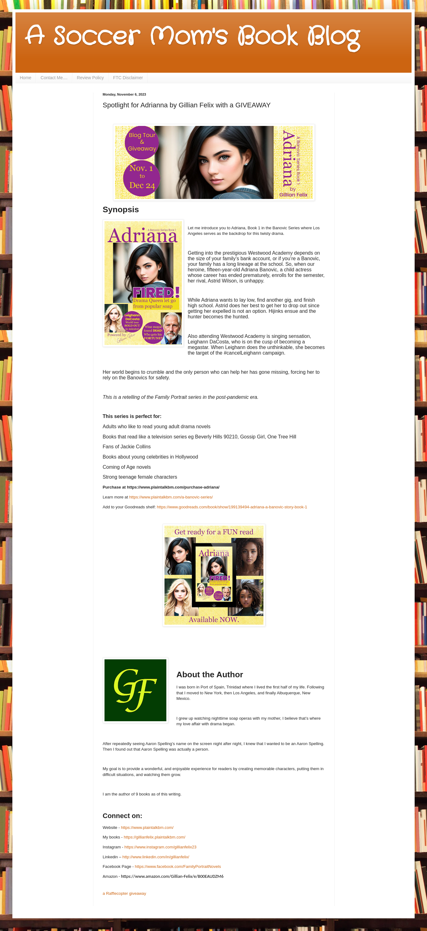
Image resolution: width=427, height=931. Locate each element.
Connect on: (122, 816)
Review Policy (90, 77)
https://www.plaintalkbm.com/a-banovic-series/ (171, 497)
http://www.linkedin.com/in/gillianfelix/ (155, 857)
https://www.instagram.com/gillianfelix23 (160, 847)
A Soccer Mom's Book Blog (192, 37)
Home (25, 77)
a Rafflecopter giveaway (124, 893)
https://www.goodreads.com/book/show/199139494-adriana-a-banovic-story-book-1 (232, 507)
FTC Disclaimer (128, 77)
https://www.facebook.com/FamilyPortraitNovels (178, 866)
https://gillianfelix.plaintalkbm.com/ (154, 837)
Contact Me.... (54, 77)
